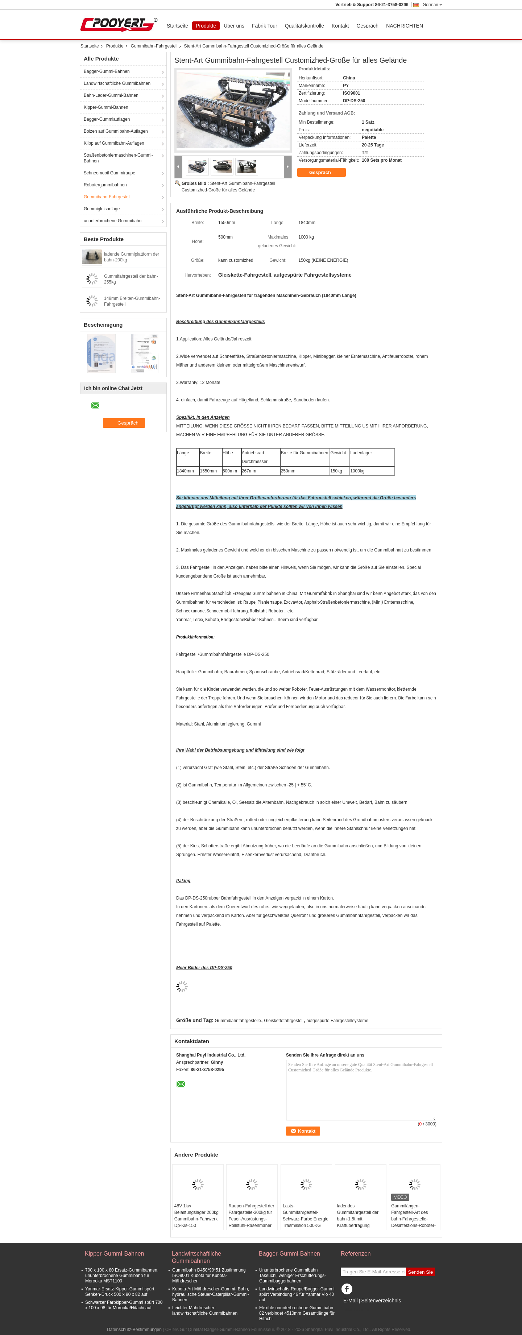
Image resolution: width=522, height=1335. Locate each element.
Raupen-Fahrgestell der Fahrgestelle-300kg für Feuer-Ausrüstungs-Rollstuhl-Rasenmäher (251, 1215)
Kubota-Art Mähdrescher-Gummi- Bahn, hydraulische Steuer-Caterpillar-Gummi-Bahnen (210, 1294)
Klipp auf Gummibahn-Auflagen (114, 143)
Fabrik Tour (264, 26)
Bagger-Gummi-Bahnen (107, 71)
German (432, 4)
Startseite (177, 26)
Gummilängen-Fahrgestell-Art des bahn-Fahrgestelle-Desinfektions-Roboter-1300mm (413, 1219)
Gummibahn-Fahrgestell (154, 46)
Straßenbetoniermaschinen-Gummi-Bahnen (118, 158)
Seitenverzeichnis (381, 1300)
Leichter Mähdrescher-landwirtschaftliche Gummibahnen (204, 1310)
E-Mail (350, 1300)
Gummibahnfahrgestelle (238, 1020)
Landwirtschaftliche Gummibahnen (117, 83)
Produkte (206, 26)
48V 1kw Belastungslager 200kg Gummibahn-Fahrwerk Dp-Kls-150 (196, 1215)
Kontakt (340, 26)
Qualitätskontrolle (304, 26)
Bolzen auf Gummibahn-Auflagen (116, 131)
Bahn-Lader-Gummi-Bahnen (111, 95)
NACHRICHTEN (404, 26)
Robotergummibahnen (105, 184)
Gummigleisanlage (102, 208)
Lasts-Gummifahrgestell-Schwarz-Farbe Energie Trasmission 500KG (305, 1215)
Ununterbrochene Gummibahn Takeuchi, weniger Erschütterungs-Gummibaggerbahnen (292, 1276)
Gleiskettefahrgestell (283, 1020)
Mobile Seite (355, 1309)
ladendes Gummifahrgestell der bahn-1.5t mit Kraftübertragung (358, 1215)
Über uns (234, 26)
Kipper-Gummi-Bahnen (106, 107)
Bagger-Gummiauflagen (107, 119)
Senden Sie (420, 1272)
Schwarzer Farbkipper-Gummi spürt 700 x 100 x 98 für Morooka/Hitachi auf (123, 1305)
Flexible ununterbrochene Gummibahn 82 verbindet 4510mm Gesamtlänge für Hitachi (297, 1313)
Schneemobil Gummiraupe (109, 172)
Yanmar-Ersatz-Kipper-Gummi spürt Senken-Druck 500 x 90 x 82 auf (119, 1291)
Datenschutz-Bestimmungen (134, 1329)
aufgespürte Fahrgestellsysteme (337, 1020)
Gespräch (367, 25)
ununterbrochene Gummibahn (112, 220)
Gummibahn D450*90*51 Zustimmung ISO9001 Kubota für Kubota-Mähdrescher (209, 1276)
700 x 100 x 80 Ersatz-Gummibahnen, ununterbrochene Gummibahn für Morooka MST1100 (121, 1276)
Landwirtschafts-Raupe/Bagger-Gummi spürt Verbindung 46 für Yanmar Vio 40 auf (296, 1294)
